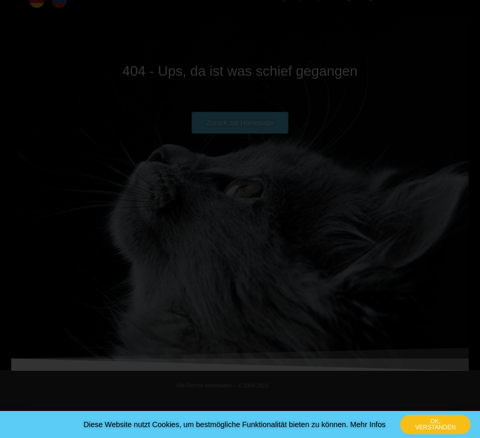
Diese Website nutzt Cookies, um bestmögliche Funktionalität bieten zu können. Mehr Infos (235, 426)
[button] (435, 426)
